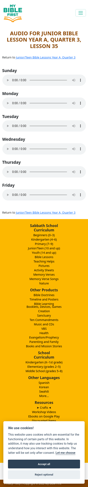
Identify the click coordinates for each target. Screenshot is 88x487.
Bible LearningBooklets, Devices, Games (43, 305)
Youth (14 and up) (44, 253)
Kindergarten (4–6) (44, 239)
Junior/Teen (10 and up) (44, 248)
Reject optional (44, 474)
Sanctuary (44, 315)
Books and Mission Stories (44, 346)
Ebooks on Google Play (44, 416)
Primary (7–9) (44, 244)
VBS (44, 329)
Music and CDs (44, 324)
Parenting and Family (43, 342)
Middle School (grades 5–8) (44, 371)
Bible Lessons (44, 257)
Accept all (44, 464)
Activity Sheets (44, 270)
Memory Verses (44, 274)
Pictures (44, 266)
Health (43, 333)
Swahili (44, 391)
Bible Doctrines (44, 295)
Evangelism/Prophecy (44, 337)
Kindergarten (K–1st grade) (44, 362)
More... (44, 396)
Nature (44, 283)
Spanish (44, 383)
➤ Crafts (44, 408)
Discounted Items (44, 421)
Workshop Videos (44, 412)
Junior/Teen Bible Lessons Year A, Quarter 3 (45, 57)
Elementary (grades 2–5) (44, 367)
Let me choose (65, 453)
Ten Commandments (44, 320)
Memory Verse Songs (44, 279)
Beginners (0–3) (44, 235)
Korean (44, 387)
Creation (44, 311)
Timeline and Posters (44, 299)
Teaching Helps (44, 261)
